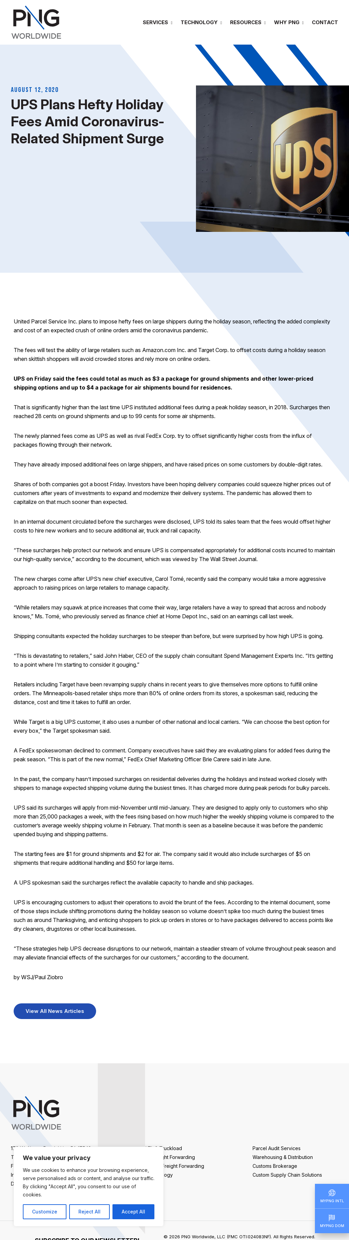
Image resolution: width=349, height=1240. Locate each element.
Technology (199, 22)
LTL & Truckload (164, 1148)
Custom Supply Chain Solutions (287, 1175)
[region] (89, 1186)
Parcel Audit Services (277, 1148)
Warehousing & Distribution (283, 1157)
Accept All (133, 1211)
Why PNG (287, 22)
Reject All (89, 1211)
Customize (44, 1211)
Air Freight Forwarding (170, 1157)
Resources (245, 22)
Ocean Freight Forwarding (175, 1166)
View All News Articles (55, 1011)
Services (155, 22)
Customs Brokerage (275, 1166)
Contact (325, 22)
